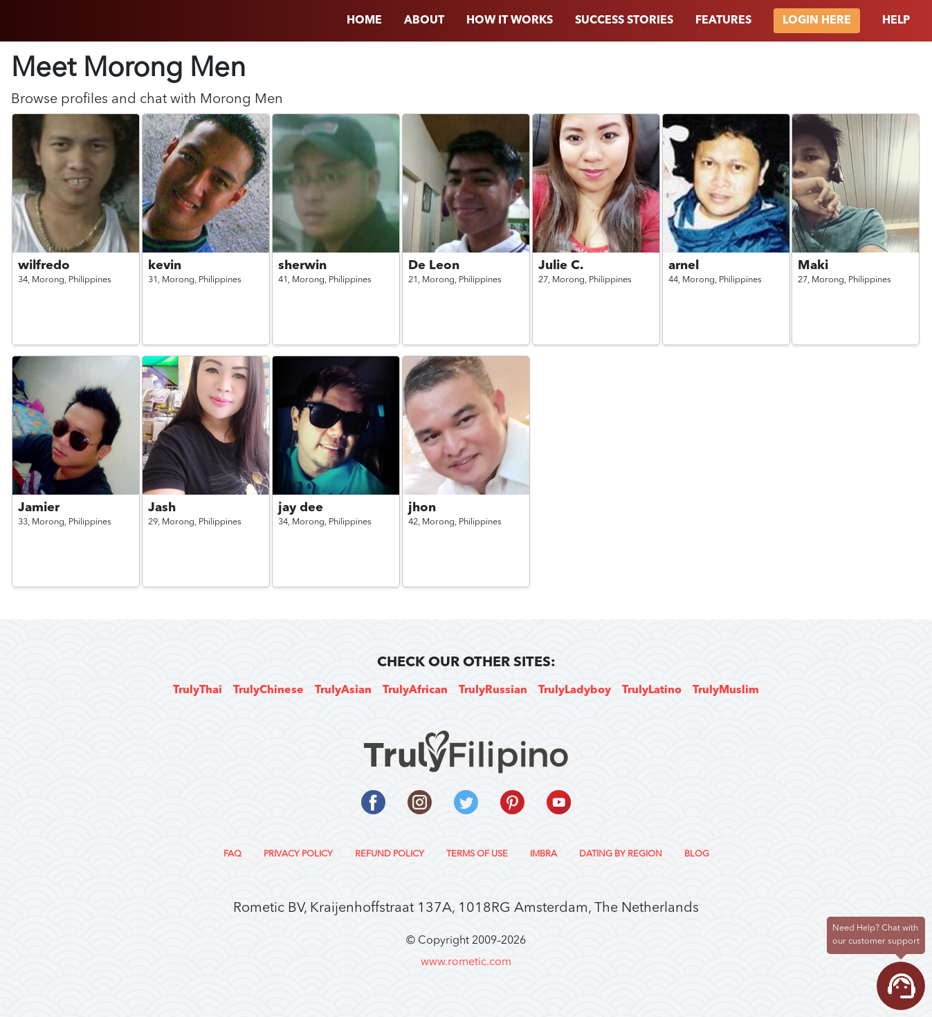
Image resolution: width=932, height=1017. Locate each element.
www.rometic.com (466, 962)
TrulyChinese (268, 690)
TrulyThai (197, 690)
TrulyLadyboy (574, 690)
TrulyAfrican (415, 690)
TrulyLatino (652, 690)
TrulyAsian (343, 690)
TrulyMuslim (726, 690)
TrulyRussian (493, 690)
